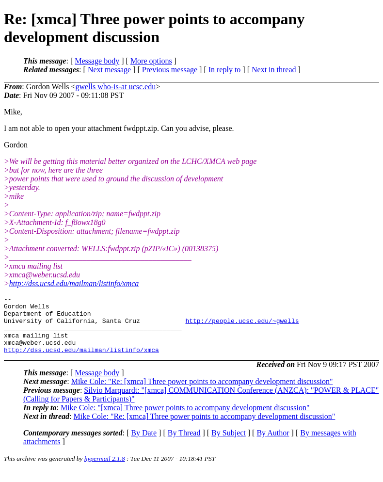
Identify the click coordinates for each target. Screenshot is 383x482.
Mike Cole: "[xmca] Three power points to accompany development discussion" (185, 419)
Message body (97, 61)
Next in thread (274, 69)
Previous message (169, 69)
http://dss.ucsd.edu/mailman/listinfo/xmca (74, 283)
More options (151, 61)
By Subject (228, 444)
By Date (144, 444)
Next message (109, 69)
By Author (272, 444)
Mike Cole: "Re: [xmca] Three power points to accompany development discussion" (202, 393)
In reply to (224, 69)
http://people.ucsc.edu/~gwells (242, 326)
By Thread (184, 444)
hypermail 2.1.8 (104, 470)
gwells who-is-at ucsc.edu (115, 86)
